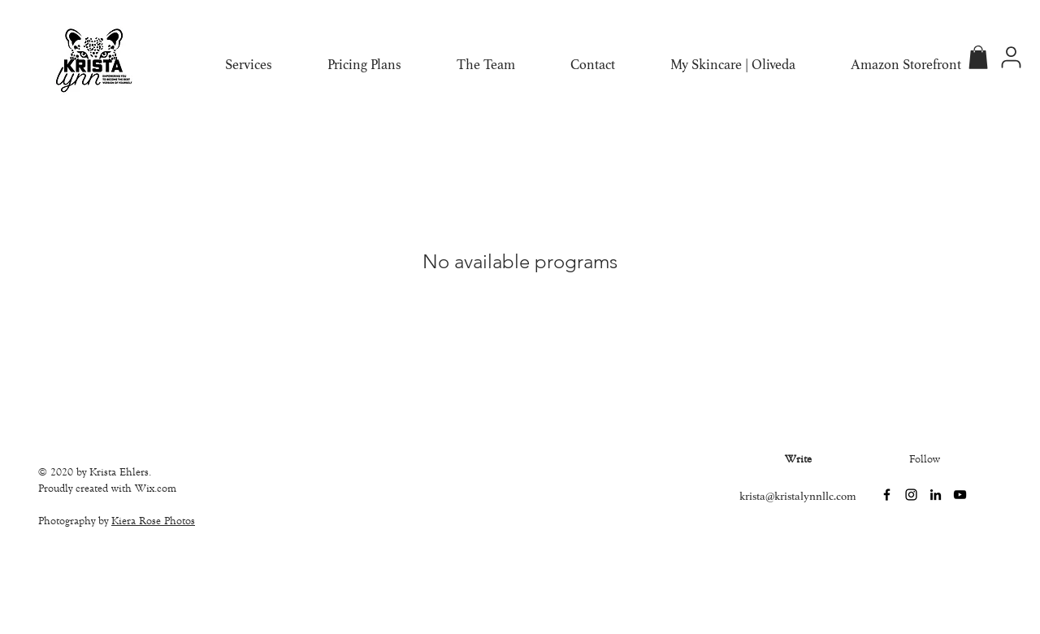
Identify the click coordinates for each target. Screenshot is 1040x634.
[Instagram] (911, 494)
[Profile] (1011, 57)
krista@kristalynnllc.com (797, 496)
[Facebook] (887, 494)
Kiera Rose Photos (153, 521)
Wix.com (155, 488)
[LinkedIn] (935, 494)
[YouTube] (960, 494)
